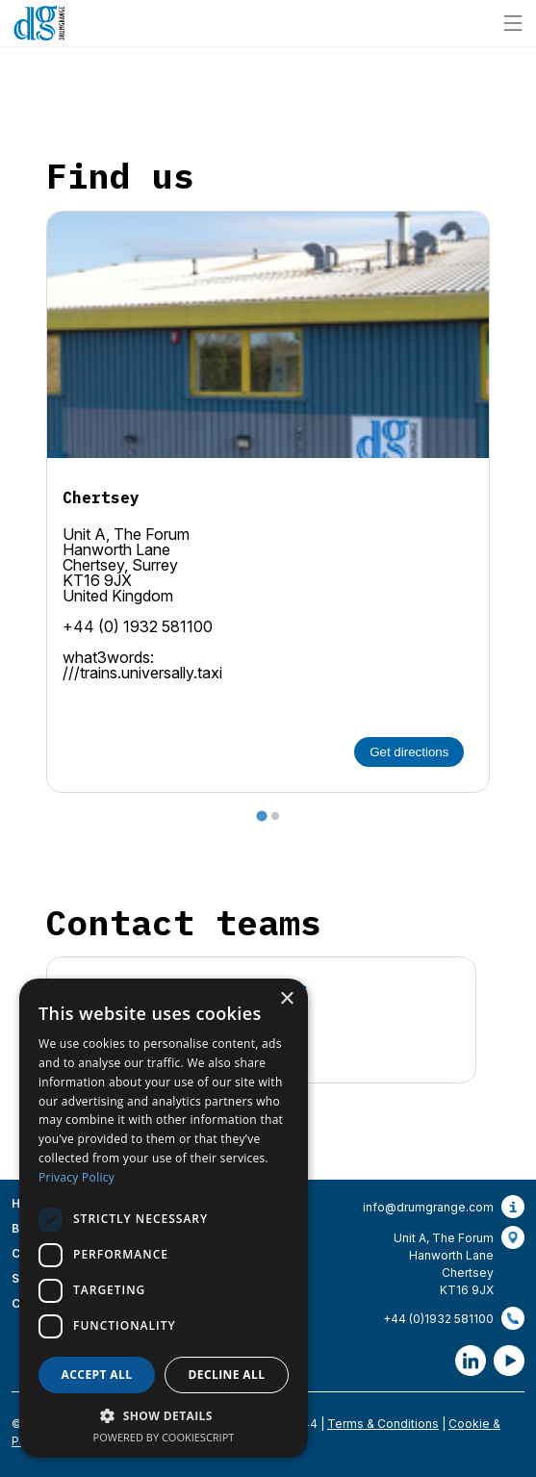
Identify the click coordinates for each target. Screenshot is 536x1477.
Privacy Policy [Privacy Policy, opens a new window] (76, 1177)
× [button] (286, 999)
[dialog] (163, 1218)
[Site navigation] (513, 23)
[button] (163, 1415)
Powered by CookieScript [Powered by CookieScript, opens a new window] (164, 1437)
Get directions (409, 752)
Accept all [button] (97, 1374)
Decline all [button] (227, 1374)
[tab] (261, 815)
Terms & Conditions (383, 1423)
